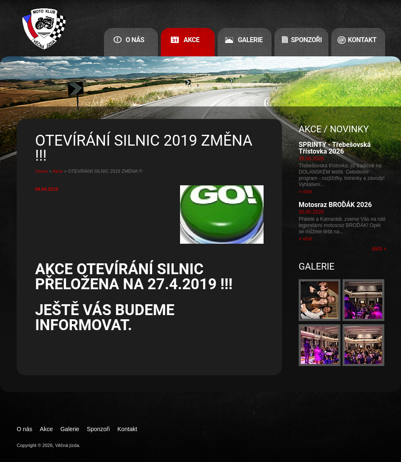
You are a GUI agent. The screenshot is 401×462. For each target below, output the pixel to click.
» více (305, 191)
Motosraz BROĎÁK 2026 (335, 205)
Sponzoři (306, 40)
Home (42, 171)
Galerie (250, 40)
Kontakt (362, 40)
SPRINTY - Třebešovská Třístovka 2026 (335, 148)
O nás (135, 40)
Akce (191, 40)
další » (379, 249)
